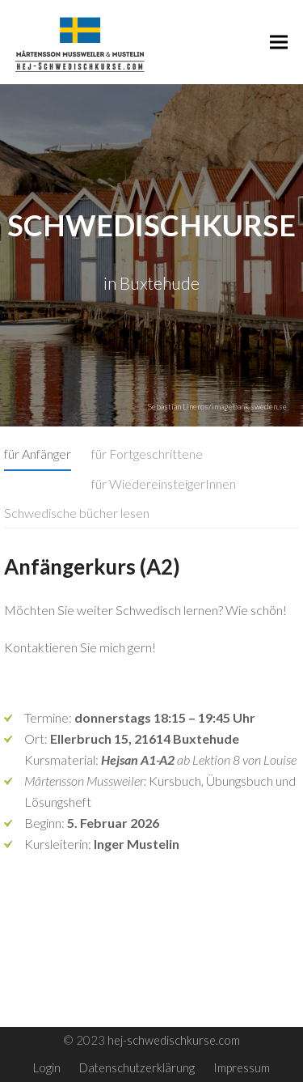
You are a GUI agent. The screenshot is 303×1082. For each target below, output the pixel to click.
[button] (279, 42)
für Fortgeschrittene (147, 453)
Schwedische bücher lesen (76, 512)
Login (47, 1067)
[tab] (37, 454)
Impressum (241, 1067)
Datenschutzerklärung (137, 1067)
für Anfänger (37, 453)
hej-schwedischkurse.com (173, 1040)
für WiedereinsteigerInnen (163, 483)
